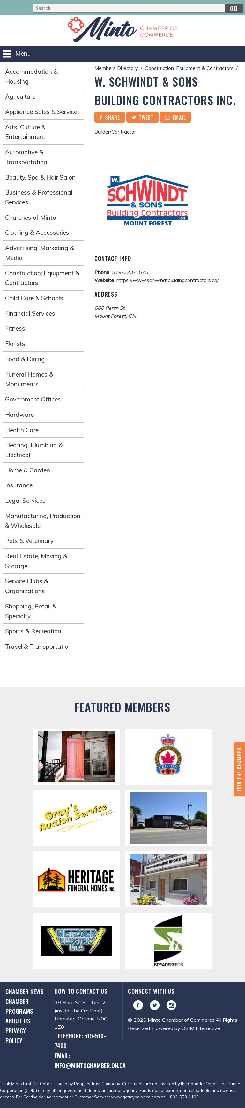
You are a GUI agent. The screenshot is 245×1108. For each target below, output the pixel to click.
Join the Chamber (239, 769)
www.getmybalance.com (135, 1096)
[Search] (137, 8)
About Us (17, 1020)
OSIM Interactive (201, 1028)
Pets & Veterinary (29, 541)
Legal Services (25, 500)
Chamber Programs (19, 1006)
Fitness (15, 328)
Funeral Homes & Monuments (29, 379)
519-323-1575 (130, 272)
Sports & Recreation (33, 631)
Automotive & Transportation (26, 157)
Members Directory (116, 68)
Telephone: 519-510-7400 (80, 1040)
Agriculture (20, 96)
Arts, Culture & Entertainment (25, 132)
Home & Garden (27, 470)
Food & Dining (25, 359)
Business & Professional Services (38, 197)
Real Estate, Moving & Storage (36, 561)
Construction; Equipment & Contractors (42, 278)
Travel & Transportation (38, 646)
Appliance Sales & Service (41, 112)
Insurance (19, 485)
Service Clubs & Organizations (26, 586)
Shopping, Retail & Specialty (30, 611)
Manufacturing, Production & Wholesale (42, 521)
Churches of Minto (30, 217)
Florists (15, 344)
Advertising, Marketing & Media (39, 253)
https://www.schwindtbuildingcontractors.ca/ (167, 280)
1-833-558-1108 (182, 1096)
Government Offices (33, 399)
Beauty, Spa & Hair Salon (40, 177)
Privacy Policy (15, 1035)
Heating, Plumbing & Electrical (34, 450)
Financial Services (30, 313)
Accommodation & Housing (31, 76)
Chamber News (24, 991)
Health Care (22, 430)
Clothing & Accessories (37, 232)
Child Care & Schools (34, 298)
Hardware (19, 414)
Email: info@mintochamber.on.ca (86, 1060)
